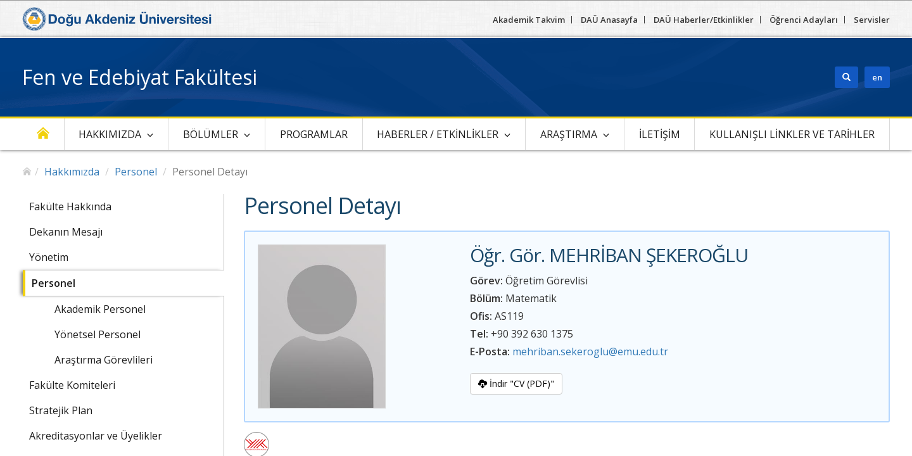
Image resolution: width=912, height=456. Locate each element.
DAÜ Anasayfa (609, 19)
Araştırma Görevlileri (103, 360)
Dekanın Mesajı (66, 232)
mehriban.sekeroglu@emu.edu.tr (590, 351)
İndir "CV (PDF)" (516, 383)
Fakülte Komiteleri (72, 385)
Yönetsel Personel (97, 334)
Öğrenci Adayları (804, 19)
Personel (136, 172)
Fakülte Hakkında (70, 206)
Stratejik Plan (60, 410)
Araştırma (568, 134)
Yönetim (48, 257)
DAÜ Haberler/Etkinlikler (704, 19)
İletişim (659, 134)
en (877, 77)
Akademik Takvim (529, 19)
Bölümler (210, 134)
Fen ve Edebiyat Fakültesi (139, 77)
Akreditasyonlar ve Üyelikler (95, 436)
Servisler (872, 19)
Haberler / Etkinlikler (437, 134)
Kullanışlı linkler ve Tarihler (792, 134)
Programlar (314, 134)
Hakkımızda (110, 134)
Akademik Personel (100, 309)
